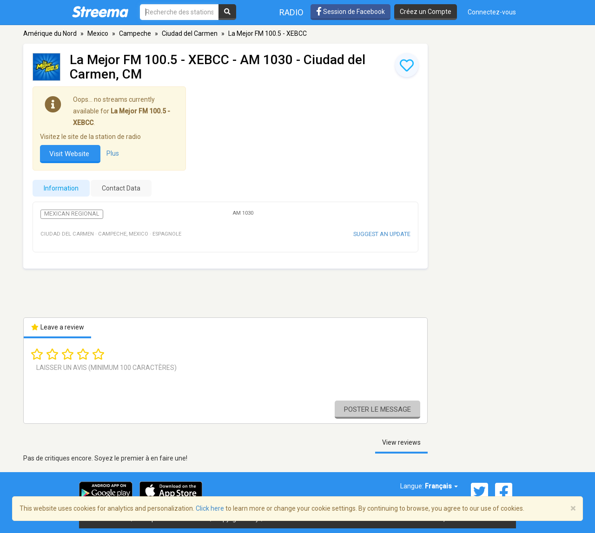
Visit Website (70, 154)
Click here (210, 508)
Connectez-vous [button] (492, 12)
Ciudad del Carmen (190, 33)
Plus (112, 153)
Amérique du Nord (50, 33)
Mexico (97, 33)
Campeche (135, 33)
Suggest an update (381, 233)
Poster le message (377, 409)
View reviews (401, 442)
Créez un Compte (425, 11)
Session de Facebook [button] (350, 11)
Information (61, 188)
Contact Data (121, 188)
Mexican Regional (71, 214)
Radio (291, 12)
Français (441, 486)
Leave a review (57, 327)
